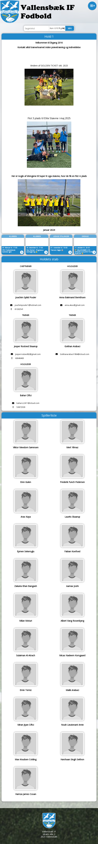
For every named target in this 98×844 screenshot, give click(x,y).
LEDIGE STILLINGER (61, 236)
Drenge (85, 236)
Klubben (13, 236)
